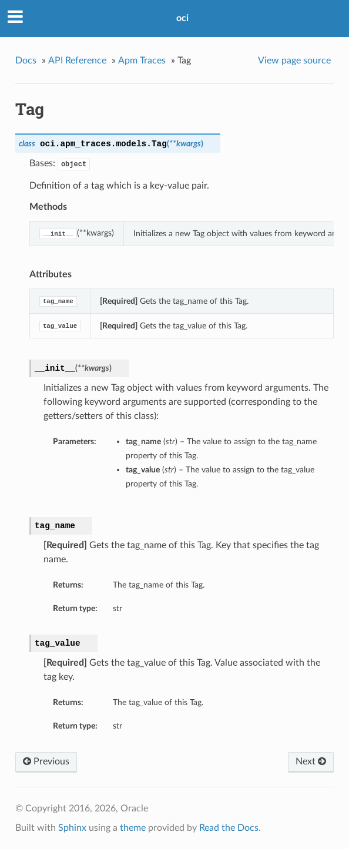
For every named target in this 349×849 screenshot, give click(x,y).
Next (311, 761)
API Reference (77, 60)
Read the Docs (229, 828)
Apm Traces (142, 60)
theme (133, 828)
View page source (294, 60)
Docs (25, 60)
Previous (46, 761)
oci (182, 18)
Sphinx (72, 828)
